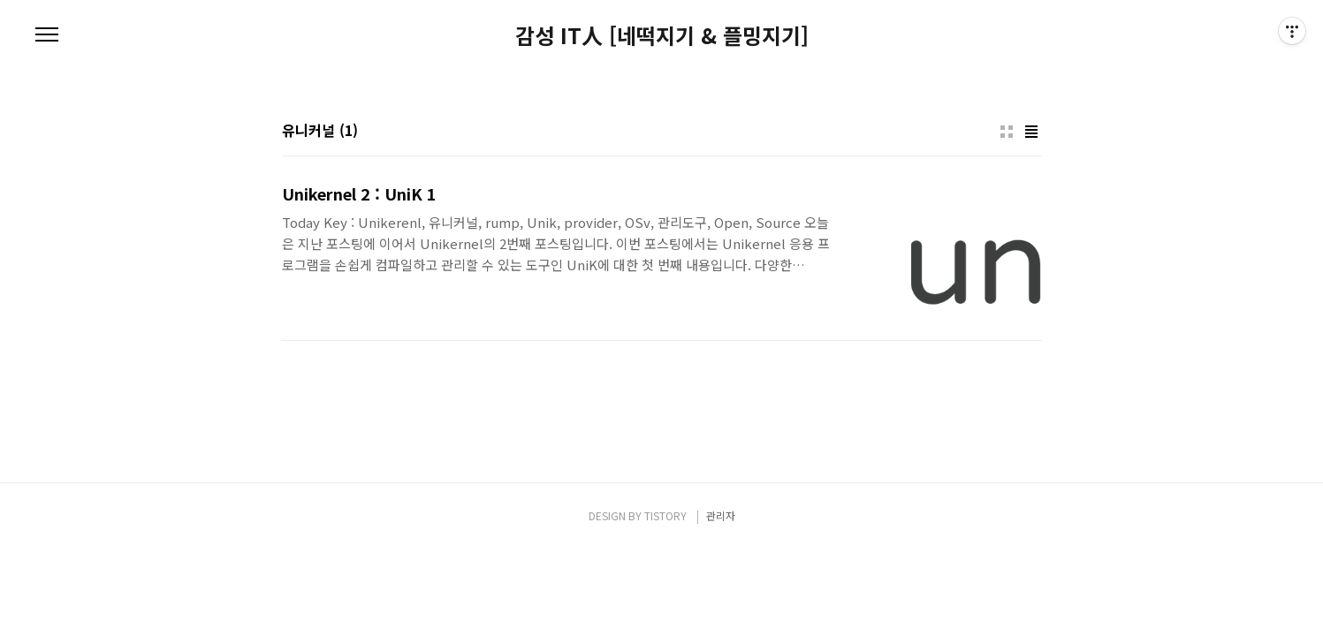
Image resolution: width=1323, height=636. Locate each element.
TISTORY (665, 515)
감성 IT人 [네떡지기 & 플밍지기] (662, 35)
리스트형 (1031, 131)
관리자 (720, 515)
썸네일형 (1006, 131)
